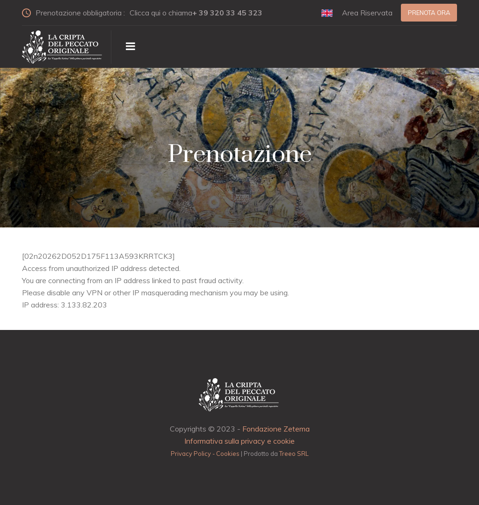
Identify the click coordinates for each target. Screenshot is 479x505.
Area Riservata (367, 12)
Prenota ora (429, 12)
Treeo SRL (294, 453)
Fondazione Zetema (276, 428)
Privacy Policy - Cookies (205, 453)
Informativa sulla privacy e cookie (239, 441)
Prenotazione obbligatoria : (146, 12)
